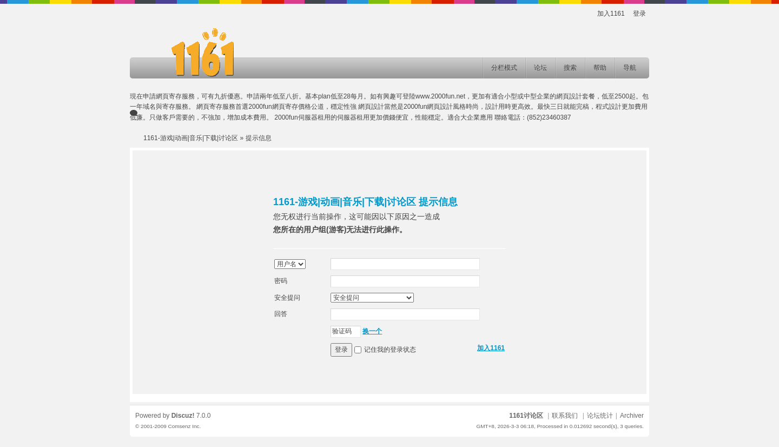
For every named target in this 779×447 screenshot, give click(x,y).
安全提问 (287, 297)
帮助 (599, 67)
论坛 (540, 67)
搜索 (570, 67)
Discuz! (183, 415)
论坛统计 (600, 415)
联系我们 (565, 415)
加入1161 (611, 13)
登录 (639, 13)
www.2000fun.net (440, 96)
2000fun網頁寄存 (273, 106)
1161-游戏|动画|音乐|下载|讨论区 (190, 138)
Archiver (632, 415)
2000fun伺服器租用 (302, 117)
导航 (629, 67)
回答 (280, 314)
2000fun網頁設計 (428, 106)
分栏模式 (504, 67)
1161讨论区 (526, 415)
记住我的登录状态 (390, 349)
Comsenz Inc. (184, 426)
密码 (280, 281)
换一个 (372, 331)
